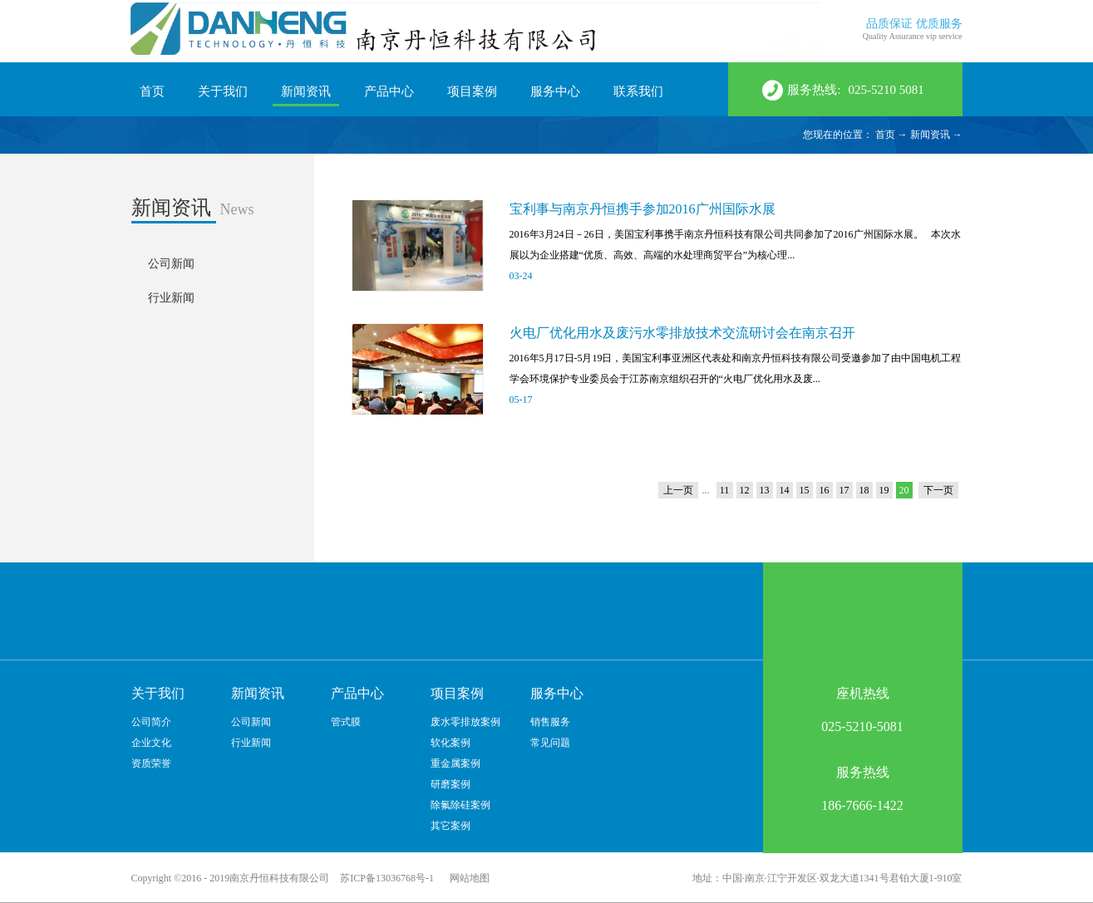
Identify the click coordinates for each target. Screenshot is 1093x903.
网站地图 (467, 878)
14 (785, 490)
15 (805, 490)
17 (844, 490)
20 (904, 490)
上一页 (678, 490)
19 (884, 490)
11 (725, 490)
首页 (152, 91)
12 (745, 490)
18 (864, 490)
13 (765, 490)
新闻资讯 (930, 134)
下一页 (938, 490)
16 (825, 490)
